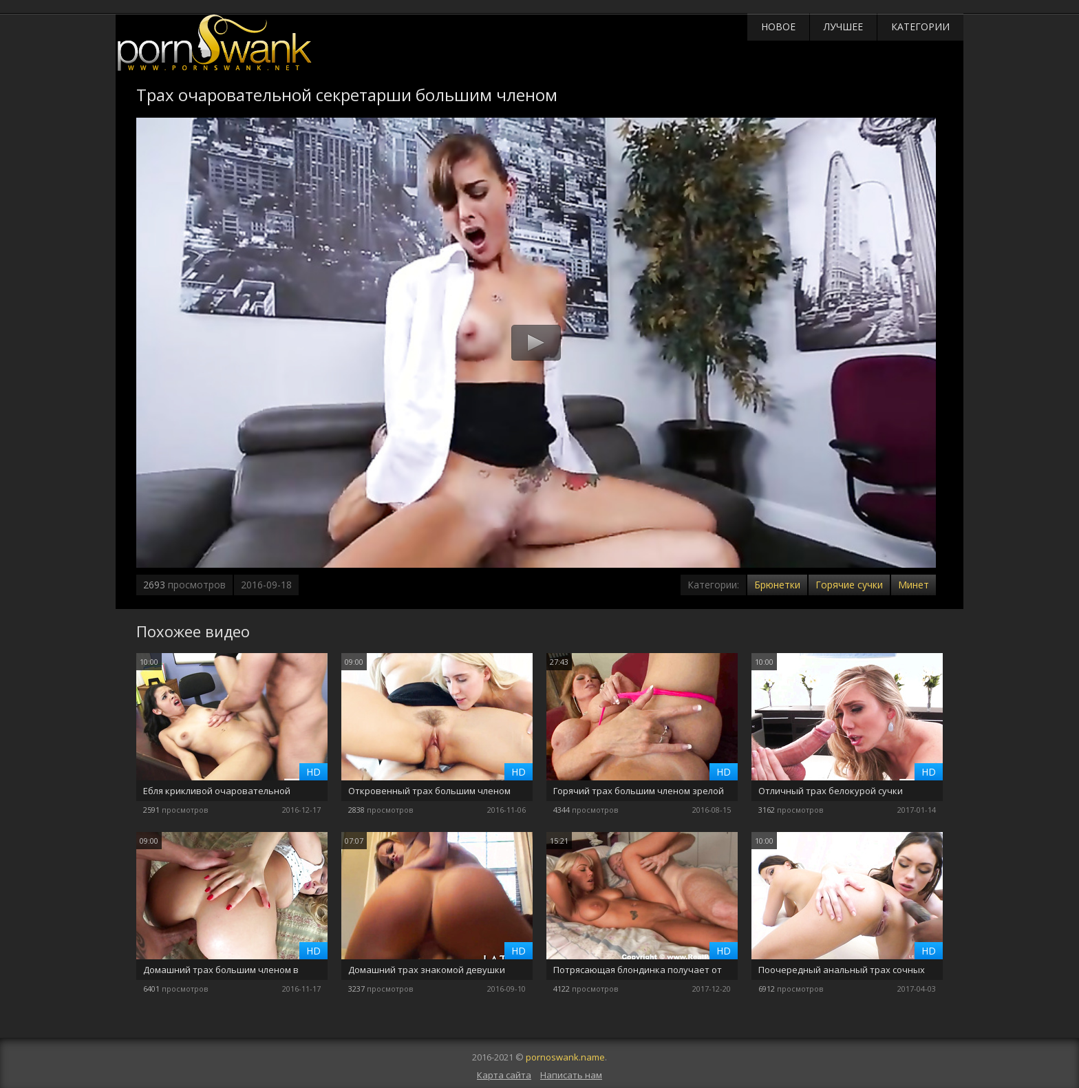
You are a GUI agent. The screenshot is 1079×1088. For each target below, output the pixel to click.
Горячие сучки (849, 584)
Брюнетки (777, 584)
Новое (778, 26)
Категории (920, 26)
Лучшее (843, 26)
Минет (913, 584)
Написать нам (571, 1075)
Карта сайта (504, 1075)
